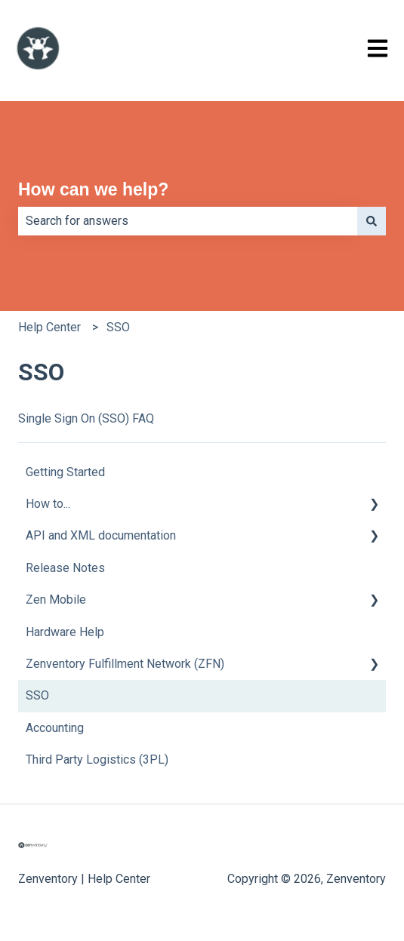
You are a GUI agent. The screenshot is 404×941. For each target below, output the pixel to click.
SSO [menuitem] (37, 695)
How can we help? (93, 189)
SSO (118, 327)
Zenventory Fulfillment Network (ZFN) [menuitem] (125, 664)
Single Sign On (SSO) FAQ (86, 418)
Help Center (49, 327)
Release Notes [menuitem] (65, 568)
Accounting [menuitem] (55, 728)
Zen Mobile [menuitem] (56, 599)
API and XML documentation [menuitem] (101, 535)
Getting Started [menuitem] (65, 472)
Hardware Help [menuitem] (65, 632)
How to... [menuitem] (48, 504)
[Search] (371, 221)
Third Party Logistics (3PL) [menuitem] (97, 759)
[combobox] (187, 221)
